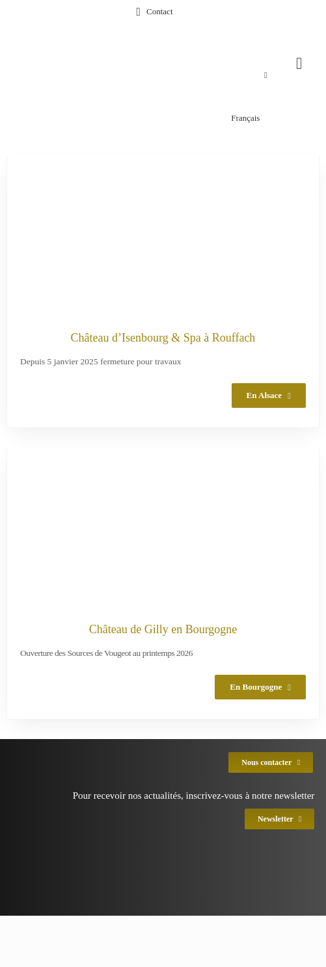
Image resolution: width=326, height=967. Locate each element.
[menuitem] (151, 75)
